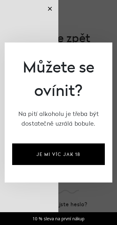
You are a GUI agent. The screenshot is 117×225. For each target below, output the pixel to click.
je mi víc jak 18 (59, 154)
